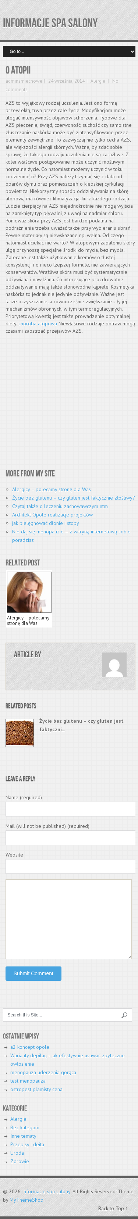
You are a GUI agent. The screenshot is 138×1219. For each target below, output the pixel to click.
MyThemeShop (26, 1200)
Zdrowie (19, 1161)
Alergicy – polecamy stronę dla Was (51, 489)
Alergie (98, 81)
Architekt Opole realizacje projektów (52, 514)
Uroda (17, 1153)
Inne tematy (23, 1136)
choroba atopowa (37, 323)
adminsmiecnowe (24, 81)
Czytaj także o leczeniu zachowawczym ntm (60, 506)
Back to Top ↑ (113, 1208)
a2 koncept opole (29, 1047)
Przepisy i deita (27, 1144)
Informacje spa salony (50, 23)
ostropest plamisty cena (36, 1089)
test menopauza (28, 1080)
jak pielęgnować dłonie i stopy (45, 523)
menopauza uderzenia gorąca (43, 1072)
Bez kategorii (24, 1127)
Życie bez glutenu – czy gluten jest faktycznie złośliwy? (73, 497)
